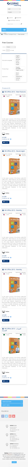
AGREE (14, 462)
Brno (13, 434)
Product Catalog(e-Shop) (10, 34)
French (17, 57)
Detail (5, 142)
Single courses (19, 70)
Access (17, 80)
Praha (13, 425)
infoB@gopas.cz (13, 440)
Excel (17, 74)
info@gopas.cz (13, 431)
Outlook (18, 78)
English (18, 56)
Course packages (18, 68)
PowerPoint (19, 76)
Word (17, 73)
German (18, 59)
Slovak (17, 62)
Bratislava (14, 443)
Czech (17, 61)
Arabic (17, 64)
